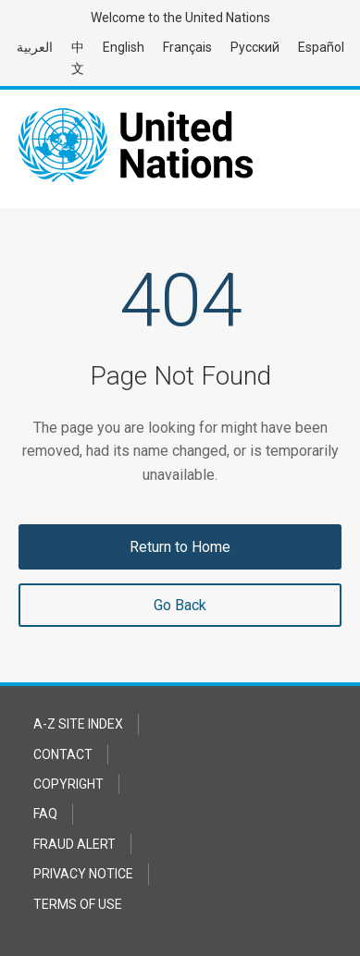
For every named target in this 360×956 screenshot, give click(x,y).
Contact (63, 754)
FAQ (45, 813)
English (123, 47)
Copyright (68, 784)
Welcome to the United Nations (180, 17)
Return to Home (180, 547)
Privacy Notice (83, 873)
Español (321, 47)
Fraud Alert (74, 844)
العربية (35, 47)
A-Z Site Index (78, 724)
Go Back (180, 605)
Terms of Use (77, 904)
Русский (254, 47)
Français (187, 47)
